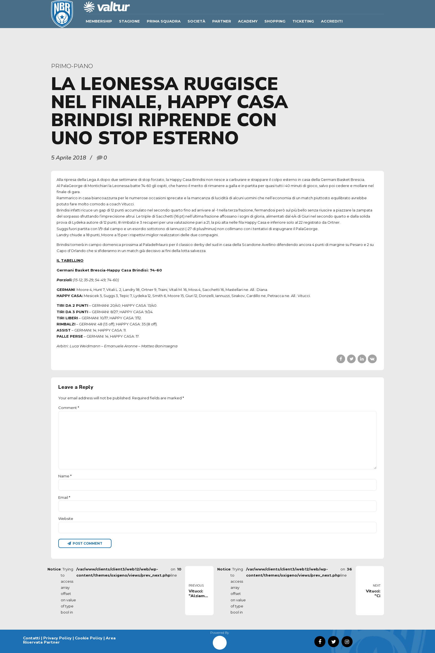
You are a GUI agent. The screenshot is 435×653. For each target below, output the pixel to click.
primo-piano (72, 66)
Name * (65, 476)
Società (196, 21)
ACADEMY (247, 21)
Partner (221, 21)
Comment (68, 407)
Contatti (31, 638)
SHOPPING (274, 21)
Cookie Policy (88, 638)
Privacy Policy (57, 638)
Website (65, 518)
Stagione (129, 21)
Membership (99, 21)
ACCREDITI (332, 21)
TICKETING (303, 21)
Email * (64, 497)
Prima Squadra (164, 21)
